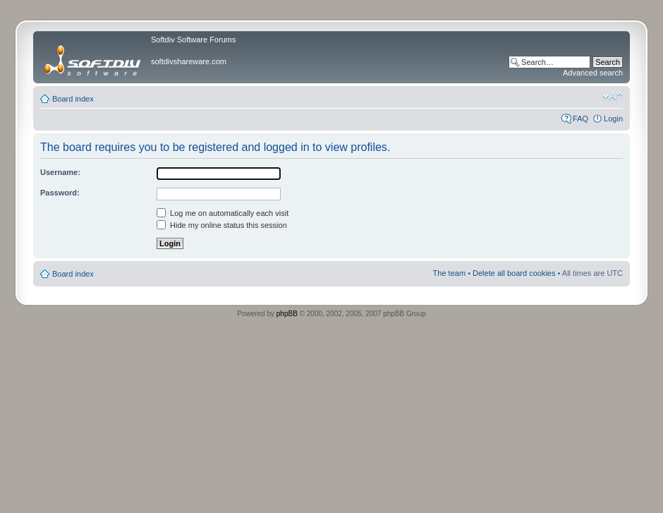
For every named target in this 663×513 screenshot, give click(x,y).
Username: (60, 172)
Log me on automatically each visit (222, 213)
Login (613, 118)
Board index (73, 99)
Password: (60, 192)
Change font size (612, 96)
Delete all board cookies (514, 273)
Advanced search (593, 72)
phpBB (287, 314)
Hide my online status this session (222, 225)
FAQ (580, 118)
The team (449, 273)
